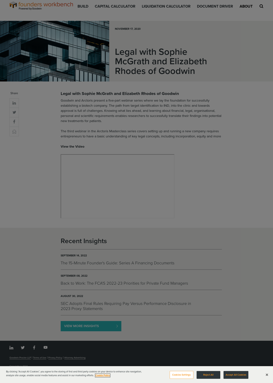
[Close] (267, 376)
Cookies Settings (181, 376)
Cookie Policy (102, 376)
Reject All (208, 376)
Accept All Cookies (236, 376)
